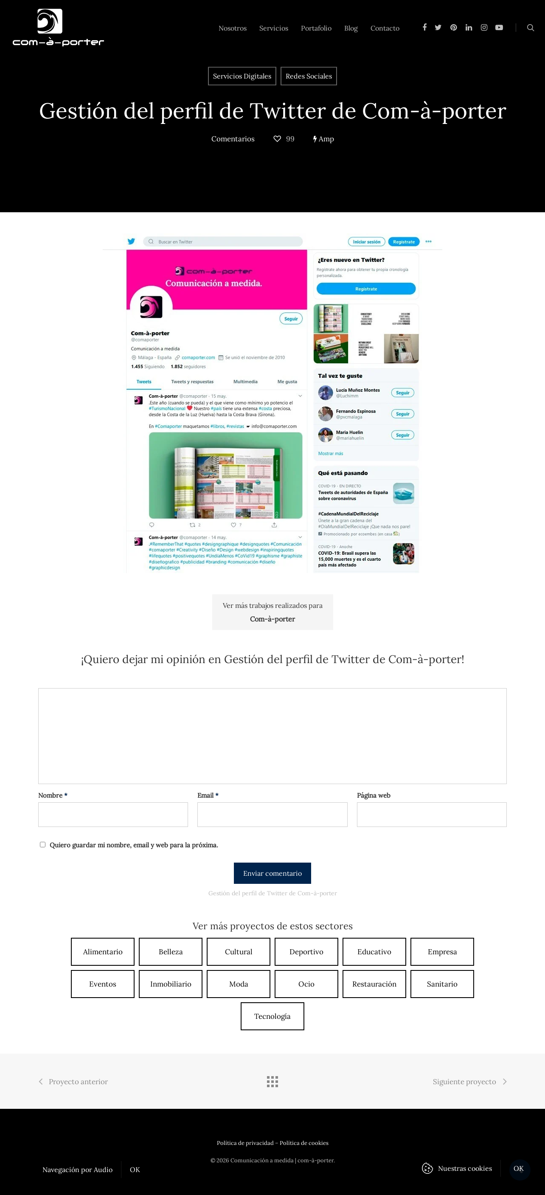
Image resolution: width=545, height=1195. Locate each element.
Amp (323, 138)
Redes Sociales (309, 76)
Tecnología (272, 1016)
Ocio (306, 984)
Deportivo (306, 951)
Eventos (102, 984)
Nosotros (233, 28)
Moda (238, 984)
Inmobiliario (170, 984)
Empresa (442, 951)
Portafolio (316, 28)
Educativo (374, 951)
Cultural (239, 951)
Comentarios (233, 138)
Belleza (171, 951)
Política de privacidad (245, 1143)
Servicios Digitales (242, 76)
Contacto (385, 28)
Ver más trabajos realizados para (273, 613)
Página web (373, 795)
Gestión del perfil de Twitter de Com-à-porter (272, 110)
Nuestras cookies (465, 1168)
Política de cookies (304, 1143)
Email (208, 795)
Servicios (273, 28)
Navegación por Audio (77, 1169)
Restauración (374, 984)
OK (135, 1169)
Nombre (52, 795)
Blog (351, 28)
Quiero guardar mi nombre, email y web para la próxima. (134, 845)
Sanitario (442, 984)
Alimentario (103, 951)
